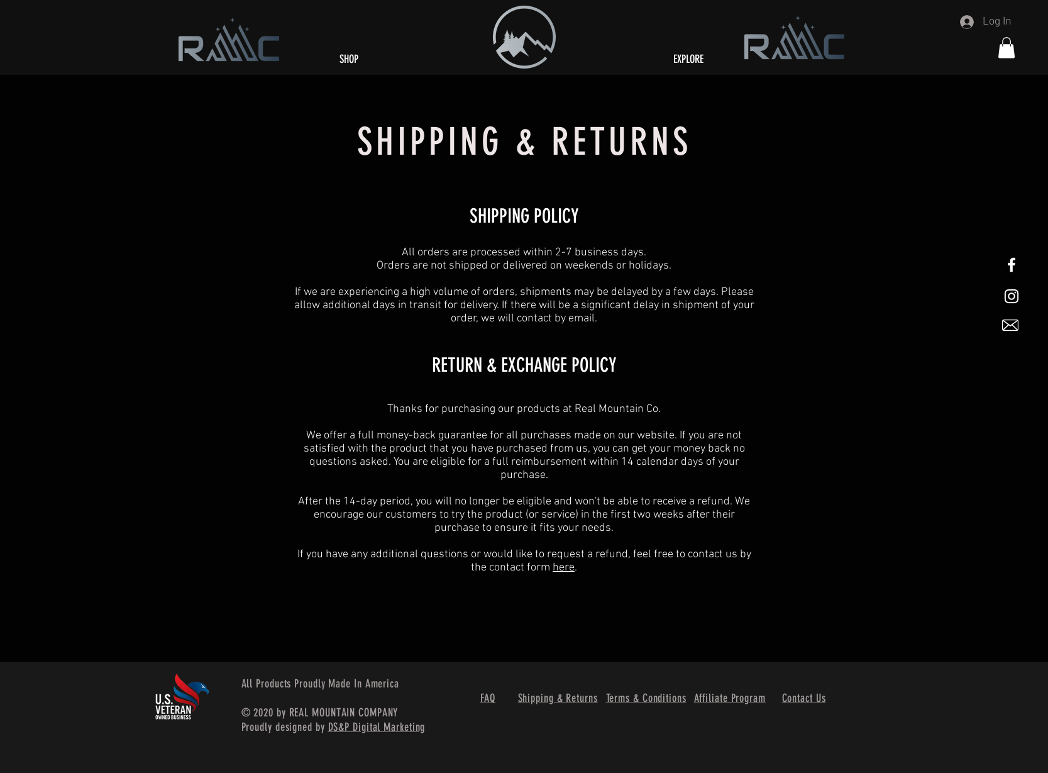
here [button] (564, 567)
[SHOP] (349, 59)
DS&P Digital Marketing (377, 727)
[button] (1006, 47)
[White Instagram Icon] (1011, 296)
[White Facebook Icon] (1011, 264)
